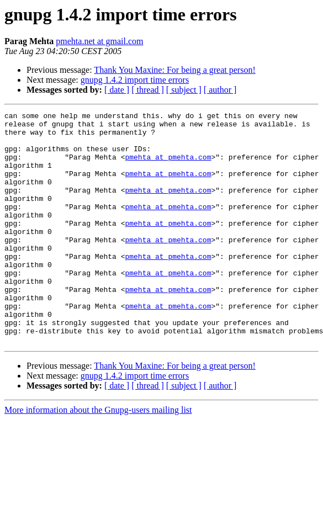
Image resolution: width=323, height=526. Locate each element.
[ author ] (220, 89)
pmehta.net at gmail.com (99, 41)
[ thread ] (147, 89)
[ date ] (116, 89)
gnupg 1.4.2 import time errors (135, 79)
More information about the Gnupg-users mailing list (98, 456)
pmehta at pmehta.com (168, 167)
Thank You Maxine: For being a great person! (174, 70)
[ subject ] (184, 89)
